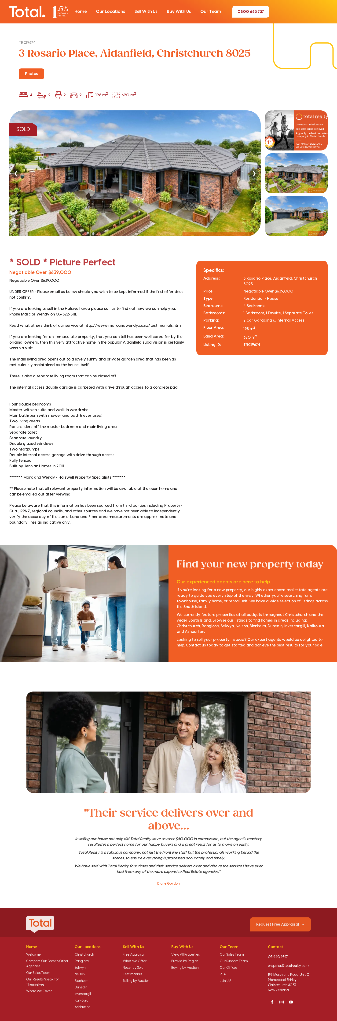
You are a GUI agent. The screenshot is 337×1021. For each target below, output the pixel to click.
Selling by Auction (136, 981)
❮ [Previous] (16, 173)
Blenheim (81, 981)
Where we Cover (39, 991)
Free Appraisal (133, 954)
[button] (80, 12)
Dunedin (81, 987)
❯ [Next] (254, 173)
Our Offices (228, 967)
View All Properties (185, 954)
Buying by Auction (185, 967)
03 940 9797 (278, 957)
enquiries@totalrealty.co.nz (288, 966)
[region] (168, 173)
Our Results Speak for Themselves (42, 982)
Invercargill (83, 994)
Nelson (80, 974)
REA (223, 974)
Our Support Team (234, 961)
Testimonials (132, 974)
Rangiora (82, 961)
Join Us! (225, 981)
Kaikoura (81, 1000)
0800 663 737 (251, 12)
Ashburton (82, 1007)
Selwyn (80, 967)
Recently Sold (133, 967)
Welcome (33, 954)
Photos (31, 74)
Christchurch (84, 954)
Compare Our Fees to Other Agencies (47, 964)
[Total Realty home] (38, 12)
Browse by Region (184, 961)
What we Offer (135, 961)
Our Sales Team (38, 973)
